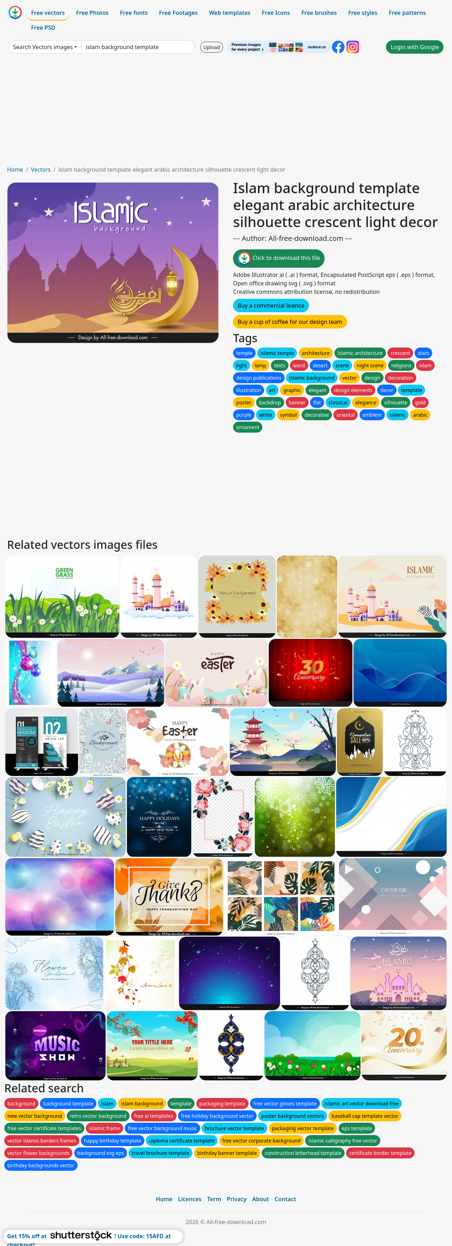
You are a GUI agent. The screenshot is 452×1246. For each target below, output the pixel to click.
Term (214, 1199)
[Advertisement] (226, 112)
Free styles (362, 13)
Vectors (40, 169)
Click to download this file (279, 258)
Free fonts (134, 13)
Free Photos (92, 13)
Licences (189, 1199)
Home (15, 169)
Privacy (236, 1199)
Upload (211, 47)
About (260, 1199)
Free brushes (319, 13)
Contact (285, 1199)
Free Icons (276, 13)
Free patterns (407, 13)
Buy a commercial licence (271, 305)
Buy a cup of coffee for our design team (290, 322)
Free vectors (48, 13)
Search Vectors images (43, 47)
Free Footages (178, 13)
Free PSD (43, 27)
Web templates (229, 13)
